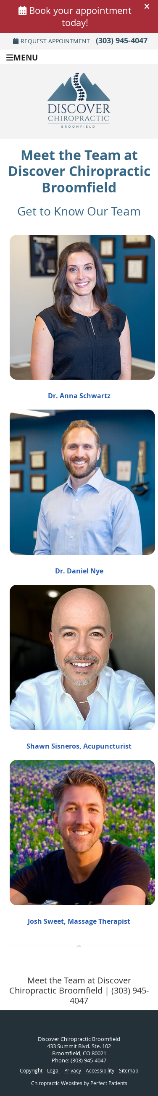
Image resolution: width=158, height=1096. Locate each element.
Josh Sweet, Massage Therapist (79, 921)
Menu (22, 57)
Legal (53, 1070)
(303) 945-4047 (121, 40)
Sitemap (128, 1070)
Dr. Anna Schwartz (79, 395)
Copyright (31, 1070)
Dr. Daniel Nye (79, 571)
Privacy (72, 1070)
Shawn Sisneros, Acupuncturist (79, 746)
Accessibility (100, 1070)
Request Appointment (51, 41)
